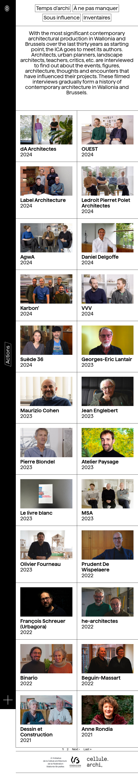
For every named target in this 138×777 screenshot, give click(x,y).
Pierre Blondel (37, 461)
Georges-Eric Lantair (107, 359)
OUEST (90, 149)
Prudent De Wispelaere (95, 566)
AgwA (27, 257)
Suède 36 (31, 359)
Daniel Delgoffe (100, 257)
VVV (87, 308)
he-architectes (100, 621)
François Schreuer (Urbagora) (42, 623)
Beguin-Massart (101, 678)
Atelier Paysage (100, 461)
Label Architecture (43, 200)
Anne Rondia (97, 729)
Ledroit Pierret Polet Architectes (106, 202)
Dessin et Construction (36, 731)
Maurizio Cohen (39, 410)
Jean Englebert (100, 410)
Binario (29, 678)
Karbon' (29, 308)
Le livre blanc (36, 513)
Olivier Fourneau (40, 564)
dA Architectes (38, 149)
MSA (87, 513)
